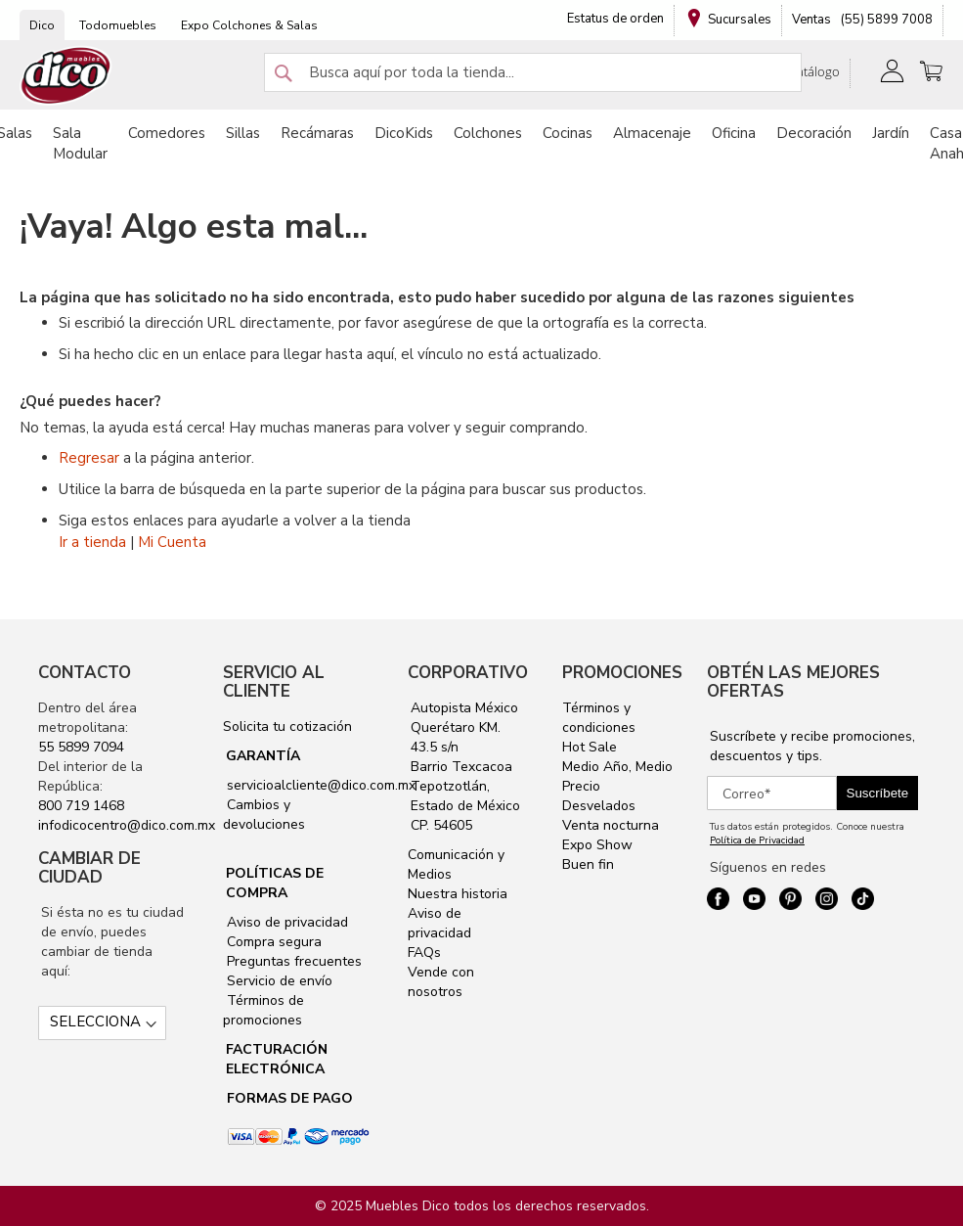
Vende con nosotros (441, 982)
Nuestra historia (457, 894)
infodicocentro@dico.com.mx (126, 825)
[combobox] (533, 72)
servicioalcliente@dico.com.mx (321, 785)
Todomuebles (117, 25)
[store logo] (66, 76)
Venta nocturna (610, 825)
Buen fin (588, 864)
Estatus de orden (615, 18)
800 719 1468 (81, 805)
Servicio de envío (277, 981)
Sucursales (739, 19)
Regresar (89, 458)
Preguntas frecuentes (292, 961)
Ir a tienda (92, 542)
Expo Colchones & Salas (249, 25)
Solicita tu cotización (287, 726)
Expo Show (597, 845)
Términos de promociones (263, 1010)
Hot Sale (589, 747)
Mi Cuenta (172, 542)
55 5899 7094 (81, 747)
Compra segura (272, 941)
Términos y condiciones (598, 718)
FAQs (424, 952)
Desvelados (598, 805)
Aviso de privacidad (285, 922)
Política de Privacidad (757, 840)
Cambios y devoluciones (264, 814)
